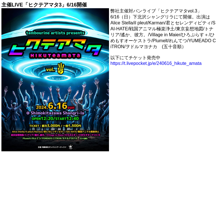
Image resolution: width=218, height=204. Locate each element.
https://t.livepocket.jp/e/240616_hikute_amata (156, 63)
